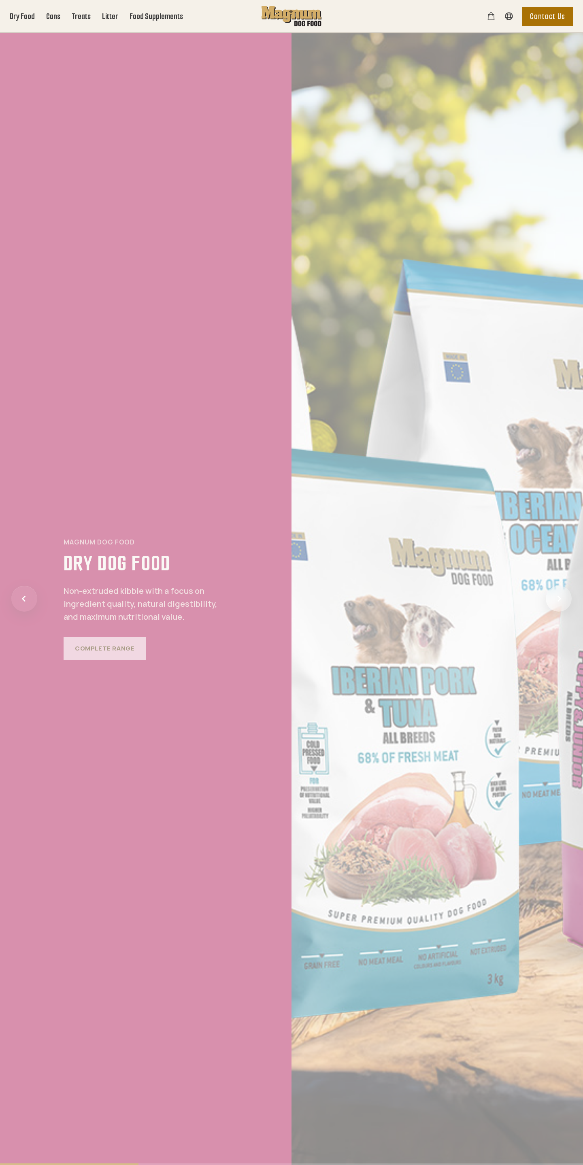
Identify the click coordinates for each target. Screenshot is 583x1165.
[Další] (559, 599)
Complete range (104, 648)
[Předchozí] (24, 599)
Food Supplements (156, 16)
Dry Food (22, 16)
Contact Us (547, 16)
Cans (53, 16)
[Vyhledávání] (509, 16)
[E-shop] (491, 16)
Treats (81, 16)
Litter (110, 16)
